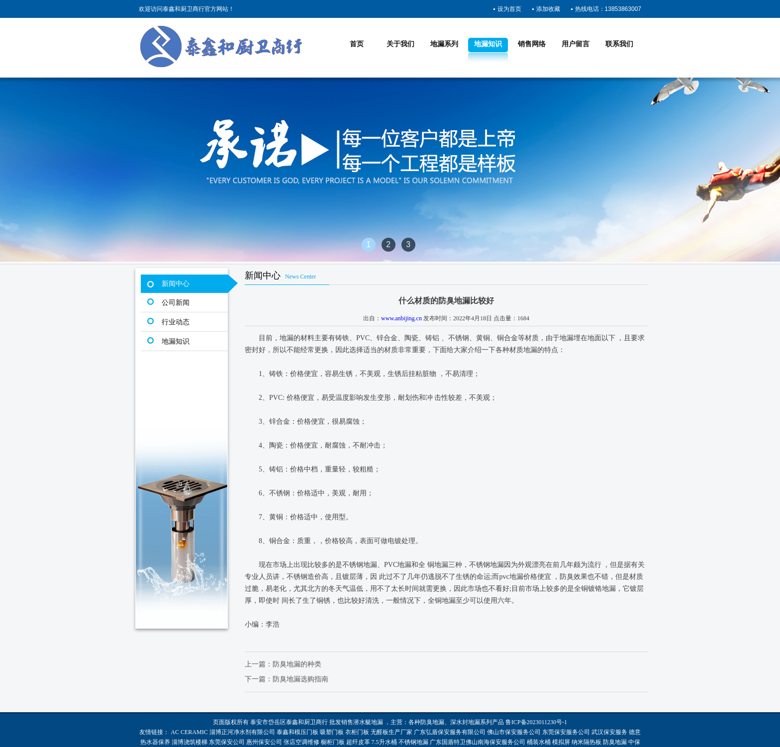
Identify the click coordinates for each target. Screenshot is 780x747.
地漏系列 (444, 44)
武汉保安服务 (609, 732)
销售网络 (532, 44)
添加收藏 (548, 8)
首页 (357, 44)
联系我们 (619, 44)
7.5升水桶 (384, 742)
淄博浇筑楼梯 (189, 742)
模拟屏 (561, 742)
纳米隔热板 (586, 742)
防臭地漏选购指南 (300, 679)
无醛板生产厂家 (391, 732)
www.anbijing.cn (401, 318)
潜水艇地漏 (368, 722)
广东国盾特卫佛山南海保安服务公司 (477, 742)
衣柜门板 (357, 732)
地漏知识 (488, 44)
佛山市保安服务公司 (514, 732)
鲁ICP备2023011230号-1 (536, 722)
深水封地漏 (465, 722)
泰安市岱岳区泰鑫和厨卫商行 (289, 722)
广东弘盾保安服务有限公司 (450, 732)
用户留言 (575, 44)
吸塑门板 (332, 732)
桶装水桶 (539, 742)
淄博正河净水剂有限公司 (242, 732)
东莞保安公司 (227, 742)
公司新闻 (176, 302)
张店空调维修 (301, 742)
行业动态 (176, 322)
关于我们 (400, 44)
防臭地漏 (432, 722)
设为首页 (509, 8)
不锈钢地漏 (413, 742)
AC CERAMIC (189, 732)
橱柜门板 (333, 742)
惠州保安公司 (264, 742)
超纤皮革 (358, 742)
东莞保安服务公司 (566, 732)
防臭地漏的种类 (297, 664)
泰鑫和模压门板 (297, 732)
